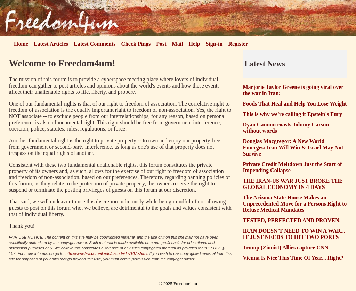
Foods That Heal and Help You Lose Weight (295, 104)
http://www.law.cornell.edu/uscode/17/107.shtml (106, 253)
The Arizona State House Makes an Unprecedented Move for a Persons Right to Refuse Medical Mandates (295, 203)
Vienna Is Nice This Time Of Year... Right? (293, 258)
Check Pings (136, 44)
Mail (177, 44)
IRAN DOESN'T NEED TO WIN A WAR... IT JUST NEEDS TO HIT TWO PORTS (294, 234)
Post (161, 44)
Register (238, 44)
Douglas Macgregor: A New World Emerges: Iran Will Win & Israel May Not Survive (293, 147)
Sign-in (214, 44)
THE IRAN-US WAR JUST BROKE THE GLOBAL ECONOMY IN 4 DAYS (293, 184)
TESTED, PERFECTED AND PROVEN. (291, 220)
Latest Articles (51, 44)
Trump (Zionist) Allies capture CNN (286, 247)
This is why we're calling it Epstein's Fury (292, 114)
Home (21, 44)
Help (194, 44)
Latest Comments (94, 44)
